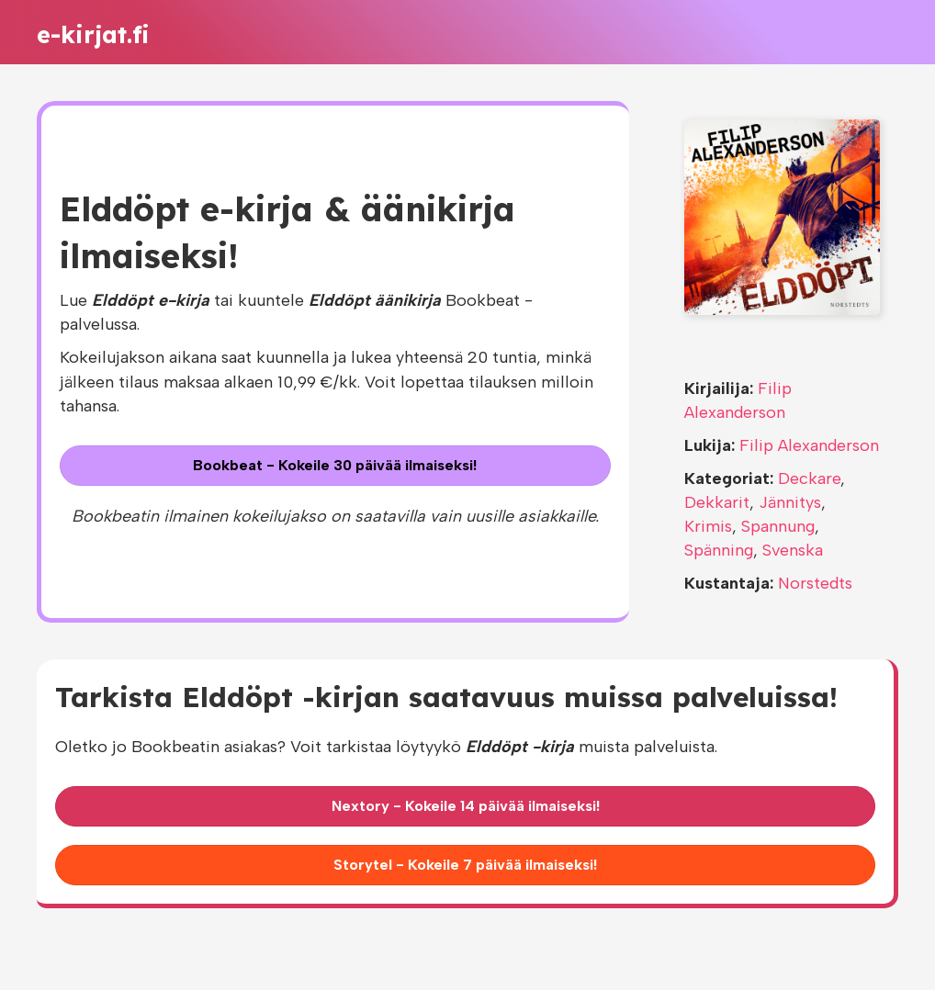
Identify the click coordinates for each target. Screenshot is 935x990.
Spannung (778, 526)
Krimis (708, 526)
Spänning (718, 550)
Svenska (792, 550)
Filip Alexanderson (809, 445)
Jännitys (790, 502)
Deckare (809, 478)
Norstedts (815, 583)
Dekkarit (716, 502)
